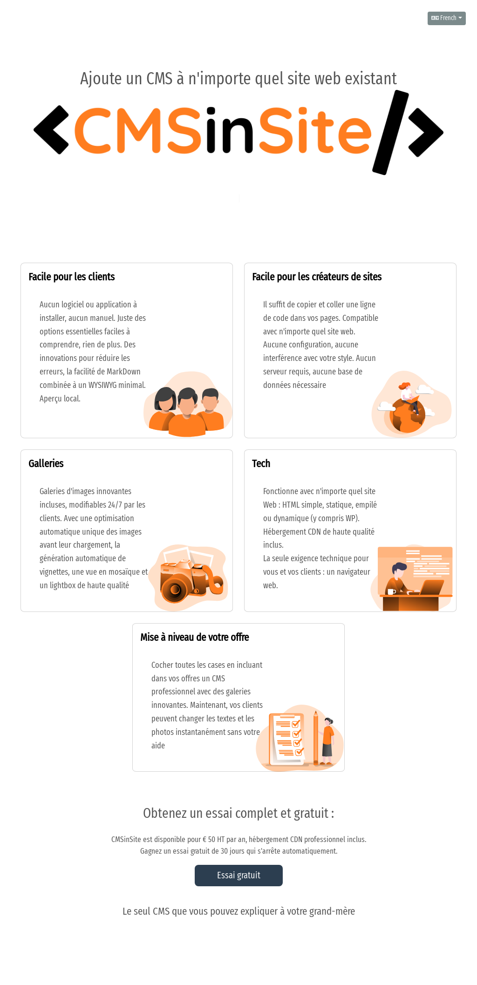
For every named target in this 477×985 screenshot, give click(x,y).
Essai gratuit (238, 875)
